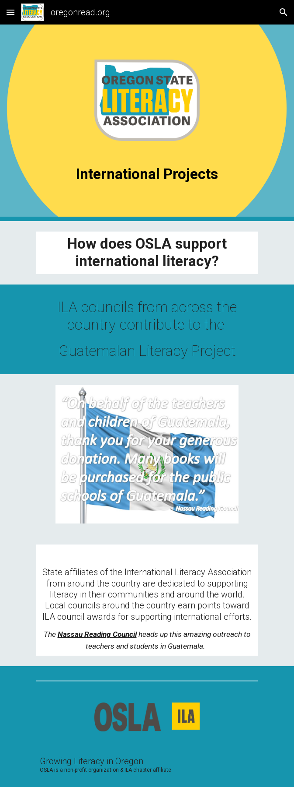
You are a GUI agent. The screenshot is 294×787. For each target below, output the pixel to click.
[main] (147, 174)
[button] (10, 12)
